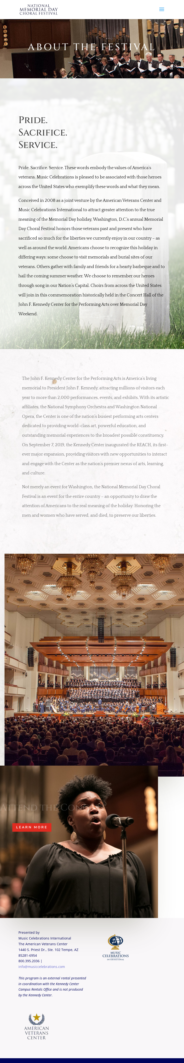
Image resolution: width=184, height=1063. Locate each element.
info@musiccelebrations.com (41, 966)
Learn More (30, 827)
